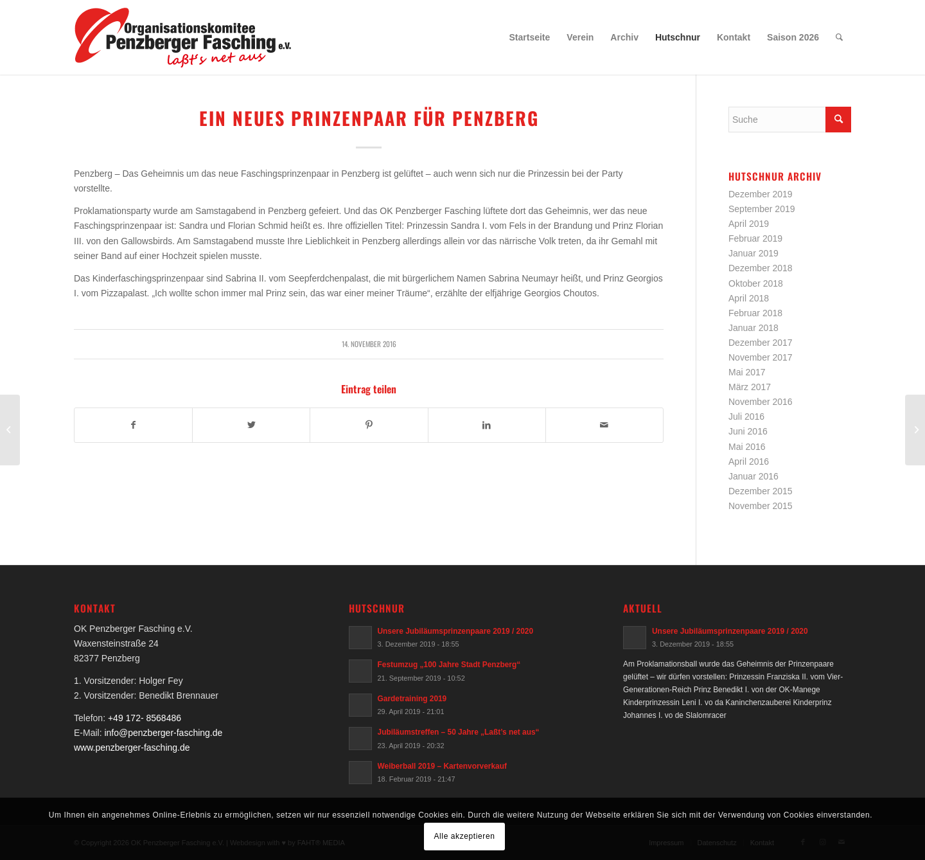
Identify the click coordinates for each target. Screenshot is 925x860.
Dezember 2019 (760, 194)
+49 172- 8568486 (144, 718)
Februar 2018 (755, 313)
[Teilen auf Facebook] (133, 425)
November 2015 (760, 506)
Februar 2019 (755, 238)
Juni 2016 (748, 431)
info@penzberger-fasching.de (163, 733)
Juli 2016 (746, 416)
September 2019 (761, 209)
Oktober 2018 (755, 283)
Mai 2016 (747, 447)
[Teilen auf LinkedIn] (486, 425)
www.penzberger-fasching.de (132, 747)
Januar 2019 (753, 253)
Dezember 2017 (760, 342)
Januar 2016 (753, 476)
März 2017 (749, 387)
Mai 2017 (747, 372)
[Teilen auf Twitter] (251, 425)
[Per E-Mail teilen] (604, 425)
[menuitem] (530, 37)
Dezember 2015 (760, 491)
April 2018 (748, 298)
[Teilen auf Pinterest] (368, 425)
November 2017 (760, 357)
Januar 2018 (753, 328)
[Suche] (839, 37)
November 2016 (760, 402)
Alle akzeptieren (464, 836)
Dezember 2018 (760, 268)
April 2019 (748, 224)
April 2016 (748, 461)
